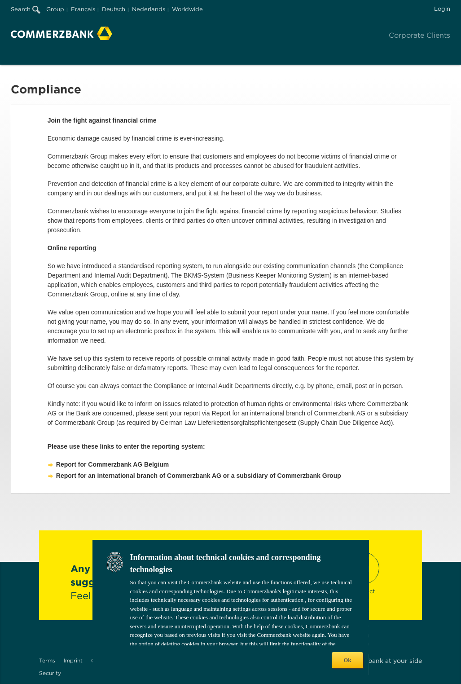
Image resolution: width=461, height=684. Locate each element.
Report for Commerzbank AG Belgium (112, 464)
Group (55, 9)
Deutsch (113, 9)
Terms (47, 660)
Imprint (73, 660)
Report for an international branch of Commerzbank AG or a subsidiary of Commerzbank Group (198, 475)
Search (25, 9)
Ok (347, 660)
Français (83, 9)
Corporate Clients (419, 35)
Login (442, 8)
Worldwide (187, 9)
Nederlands (148, 9)
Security (50, 673)
